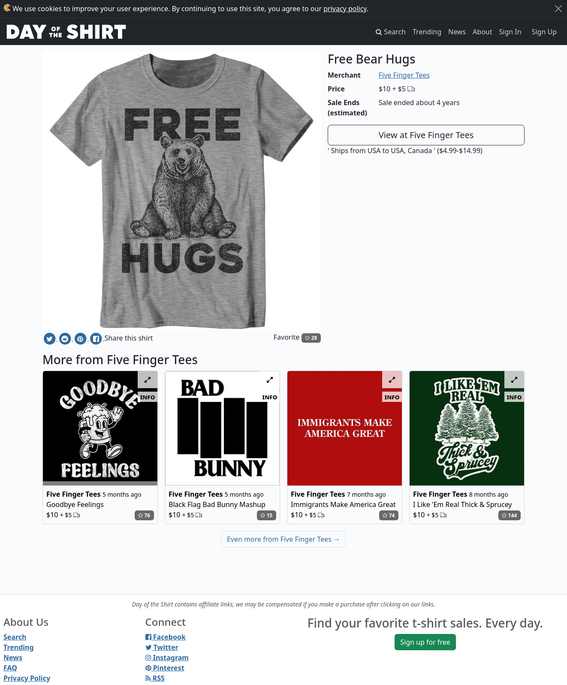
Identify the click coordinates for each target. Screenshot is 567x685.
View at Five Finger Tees (426, 135)
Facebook (165, 637)
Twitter (161, 647)
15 (266, 515)
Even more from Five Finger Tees (283, 539)
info (147, 396)
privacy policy (345, 8)
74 (389, 515)
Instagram (167, 657)
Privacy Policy (26, 678)
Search (14, 637)
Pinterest (164, 668)
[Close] (558, 8)
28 (311, 337)
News (457, 31)
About (482, 31)
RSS (155, 678)
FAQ (10, 668)
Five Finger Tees (404, 75)
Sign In (510, 31)
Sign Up (544, 31)
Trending (427, 31)
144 (509, 515)
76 (144, 515)
